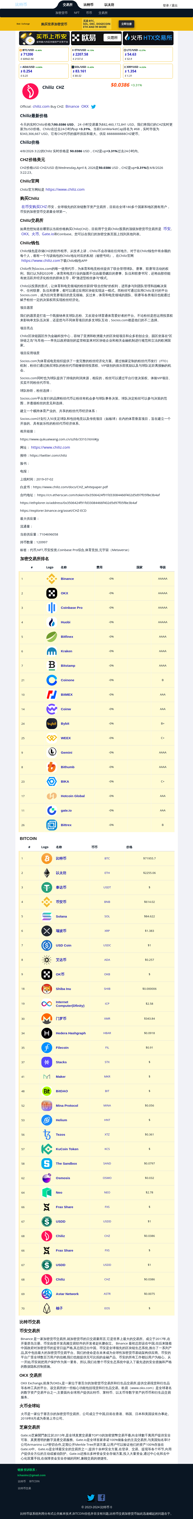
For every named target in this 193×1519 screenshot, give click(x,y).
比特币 (21, 4)
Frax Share (64, 1207)
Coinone (67, 680)
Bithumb (68, 767)
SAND (107, 1163)
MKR (107, 1076)
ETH (107, 873)
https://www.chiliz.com (65, 189)
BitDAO (62, 1091)
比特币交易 (24, 1488)
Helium (61, 1120)
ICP (107, 1004)
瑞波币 (61, 931)
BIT (107, 1091)
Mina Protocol (67, 1105)
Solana (61, 916)
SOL (107, 916)
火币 (35, 233)
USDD (60, 1221)
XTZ (107, 1134)
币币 (89, 13)
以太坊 (109, 4)
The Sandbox (66, 1163)
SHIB (107, 989)
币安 (167, 228)
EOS (107, 1308)
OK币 (60, 974)
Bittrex (66, 825)
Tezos (60, 1134)
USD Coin (63, 945)
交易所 (68, 4)
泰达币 (61, 887)
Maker (61, 1076)
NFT (76, 13)
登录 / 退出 (170, 5)
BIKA (65, 781)
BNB (107, 902)
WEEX (66, 738)
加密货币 (61, 13)
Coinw (66, 709)
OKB (107, 974)
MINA (107, 1105)
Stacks (61, 1062)
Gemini (66, 752)
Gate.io (48, 233)
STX (107, 1062)
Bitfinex (67, 636)
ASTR (107, 1294)
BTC (107, 858)
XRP (107, 931)
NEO (107, 1192)
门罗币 (61, 1018)
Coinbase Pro (72, 607)
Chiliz (60, 1236)
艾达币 (61, 960)
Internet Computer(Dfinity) (70, 1003)
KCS (107, 1149)
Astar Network (67, 1294)
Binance (72, 106)
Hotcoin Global (73, 796)
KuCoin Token (67, 1149)
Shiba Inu (63, 989)
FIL (107, 1047)
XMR (107, 1018)
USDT (107, 887)
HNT (107, 1120)
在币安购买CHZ (34, 206)
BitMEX (67, 694)
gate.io (66, 810)
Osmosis (63, 1178)
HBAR (107, 1033)
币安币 (61, 902)
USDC (107, 945)
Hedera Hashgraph (71, 1033)
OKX (84, 106)
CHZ (107, 1236)
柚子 (59, 1308)
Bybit (65, 723)
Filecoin (62, 1047)
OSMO (107, 1178)
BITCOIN (34, 1481)
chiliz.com (41, 106)
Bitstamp (68, 665)
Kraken (66, 651)
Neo (59, 1192)
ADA (107, 960)
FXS (107, 1207)
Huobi (65, 622)
